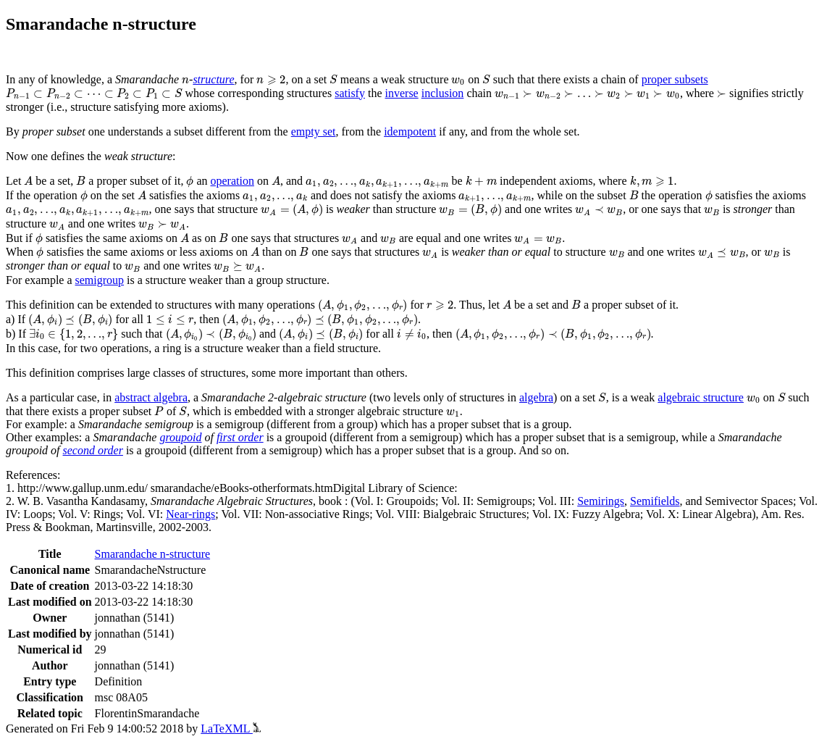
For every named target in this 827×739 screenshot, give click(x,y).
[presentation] (185, 81)
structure (213, 79)
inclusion (442, 93)
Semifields (654, 501)
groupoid (180, 437)
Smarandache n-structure (152, 554)
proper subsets (675, 79)
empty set (313, 131)
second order (93, 450)
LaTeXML (231, 728)
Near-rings (190, 514)
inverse (402, 93)
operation (232, 181)
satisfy (350, 93)
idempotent (410, 131)
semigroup (100, 280)
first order (240, 437)
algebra (536, 397)
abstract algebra (151, 397)
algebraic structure (701, 397)
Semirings (600, 501)
